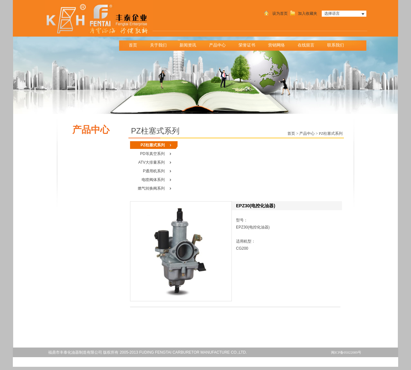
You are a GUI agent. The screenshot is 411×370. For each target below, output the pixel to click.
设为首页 (275, 13)
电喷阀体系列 (153, 179)
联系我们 (337, 43)
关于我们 (160, 43)
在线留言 (306, 45)
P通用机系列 (154, 171)
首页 (133, 45)
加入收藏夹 (303, 13)
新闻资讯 (189, 43)
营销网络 (276, 45)
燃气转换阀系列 (151, 188)
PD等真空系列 (152, 153)
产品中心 (219, 43)
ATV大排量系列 (151, 162)
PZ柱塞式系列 (153, 145)
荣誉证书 (247, 45)
